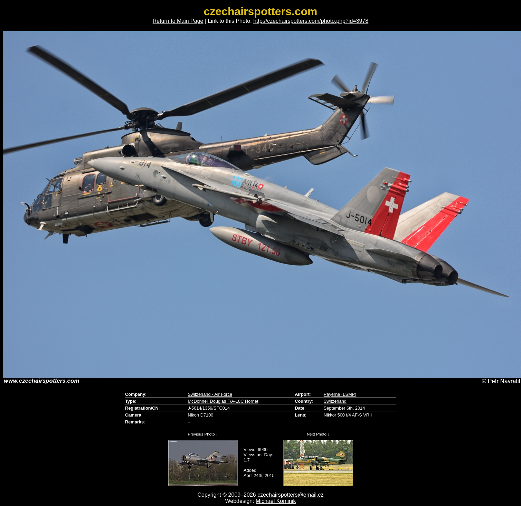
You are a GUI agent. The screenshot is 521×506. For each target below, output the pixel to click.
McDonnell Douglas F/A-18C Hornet (223, 401)
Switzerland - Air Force (210, 394)
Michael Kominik (276, 501)
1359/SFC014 (216, 408)
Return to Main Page (178, 21)
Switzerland (335, 401)
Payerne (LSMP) (340, 394)
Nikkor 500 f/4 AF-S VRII (348, 415)
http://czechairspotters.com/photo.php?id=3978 (310, 21)
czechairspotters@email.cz (290, 495)
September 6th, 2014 (344, 408)
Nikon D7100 (200, 415)
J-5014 (194, 408)
